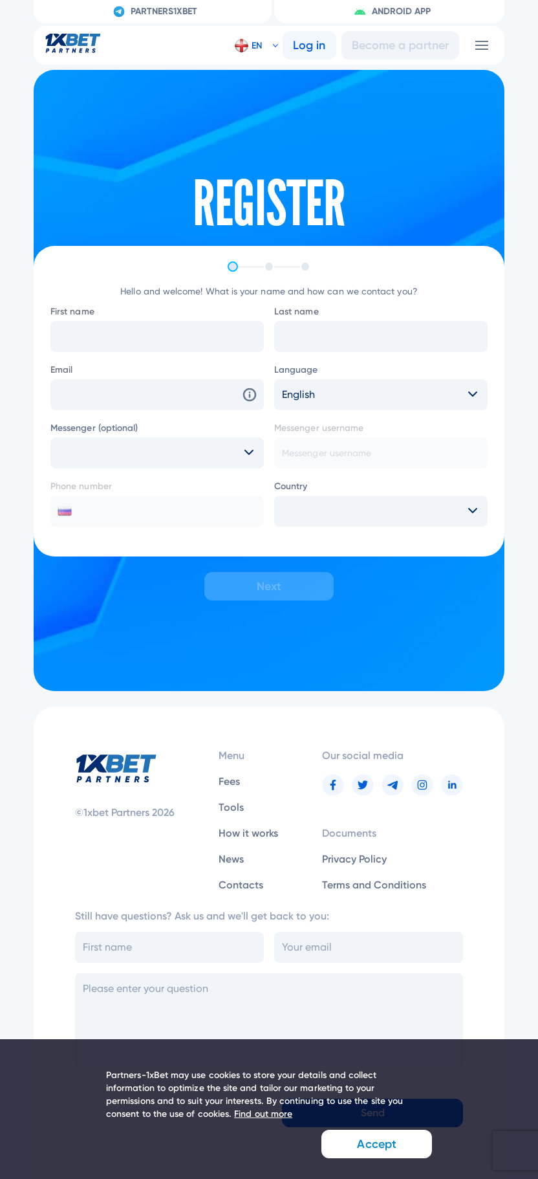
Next (269, 586)
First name (72, 311)
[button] (251, 45)
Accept (374, 1144)
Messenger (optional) (94, 428)
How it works (248, 833)
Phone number (81, 486)
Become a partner (400, 45)
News (231, 859)
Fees (229, 781)
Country (291, 486)
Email (61, 369)
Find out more (263, 1113)
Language (296, 369)
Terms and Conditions (374, 885)
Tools (231, 807)
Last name (296, 311)
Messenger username (318, 428)
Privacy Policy (354, 859)
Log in (309, 45)
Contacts (241, 885)
